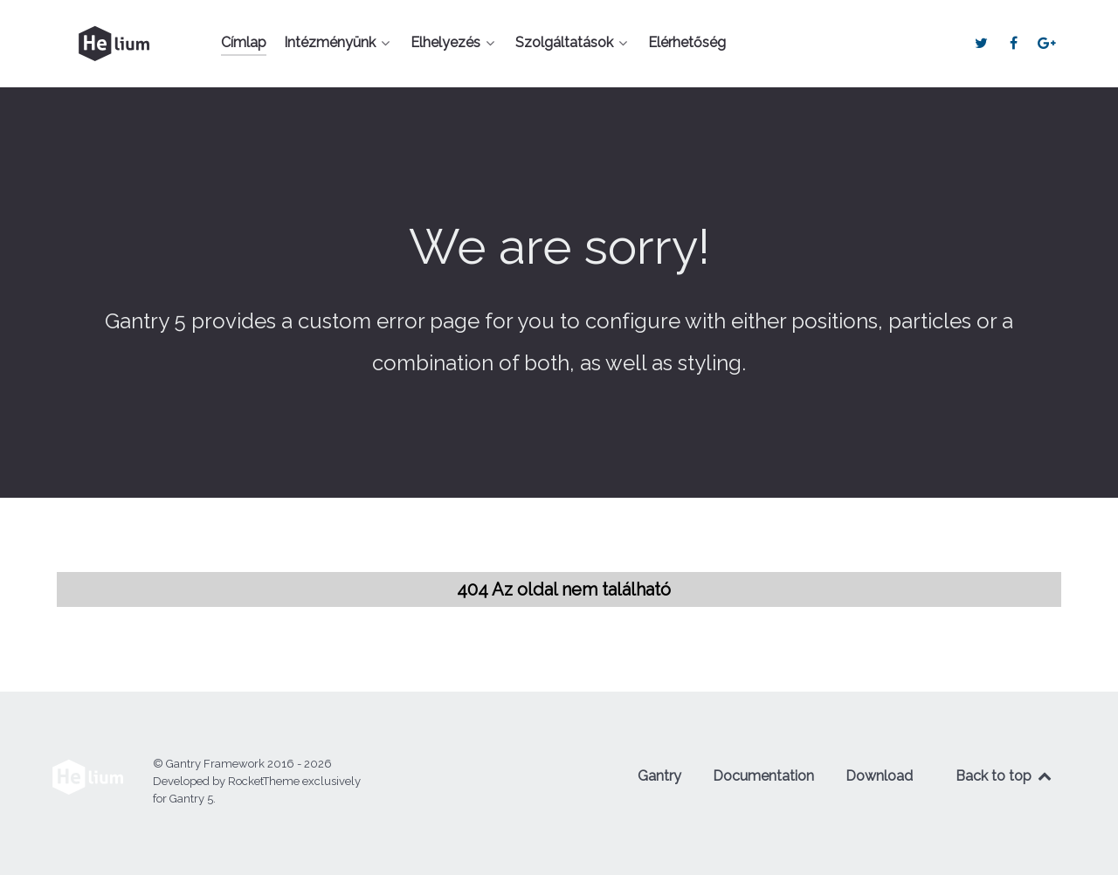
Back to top (1004, 776)
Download (879, 776)
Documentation (763, 776)
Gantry (659, 776)
